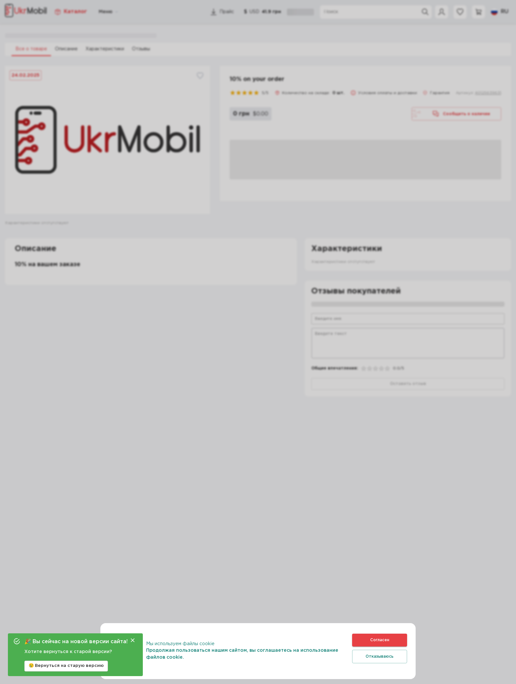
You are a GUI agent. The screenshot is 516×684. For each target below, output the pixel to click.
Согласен (379, 640)
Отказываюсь (379, 656)
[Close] (133, 640)
